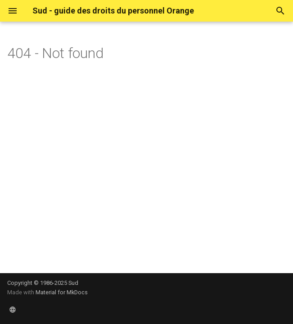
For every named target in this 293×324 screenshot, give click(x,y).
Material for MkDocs (62, 292)
